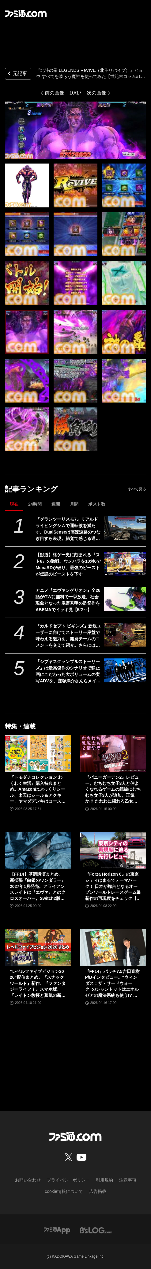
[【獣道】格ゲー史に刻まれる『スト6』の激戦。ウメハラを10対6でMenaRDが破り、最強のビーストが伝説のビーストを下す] (125, 564)
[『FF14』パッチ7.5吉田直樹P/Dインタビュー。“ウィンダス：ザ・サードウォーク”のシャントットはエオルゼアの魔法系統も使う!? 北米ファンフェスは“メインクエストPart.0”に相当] (113, 947)
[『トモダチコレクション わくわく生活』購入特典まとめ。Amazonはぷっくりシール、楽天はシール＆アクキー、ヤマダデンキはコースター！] (38, 753)
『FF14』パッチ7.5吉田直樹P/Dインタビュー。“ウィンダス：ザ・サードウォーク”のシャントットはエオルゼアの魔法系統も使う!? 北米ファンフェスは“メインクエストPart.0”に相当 (112, 984)
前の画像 (54, 92)
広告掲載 (97, 1191)
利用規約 (104, 1180)
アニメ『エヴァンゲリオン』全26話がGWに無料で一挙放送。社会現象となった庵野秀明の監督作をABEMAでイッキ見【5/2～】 (68, 600)
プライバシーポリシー (68, 1180)
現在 (14, 504)
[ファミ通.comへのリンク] (26, 13)
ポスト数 (96, 504)
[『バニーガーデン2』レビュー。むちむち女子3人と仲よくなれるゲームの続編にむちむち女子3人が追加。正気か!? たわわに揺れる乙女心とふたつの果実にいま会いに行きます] (113, 753)
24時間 (35, 504)
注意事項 (127, 1180)
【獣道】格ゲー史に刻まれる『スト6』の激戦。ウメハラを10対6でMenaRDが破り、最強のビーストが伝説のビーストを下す (68, 564)
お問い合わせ (28, 1180)
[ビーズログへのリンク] (96, 1230)
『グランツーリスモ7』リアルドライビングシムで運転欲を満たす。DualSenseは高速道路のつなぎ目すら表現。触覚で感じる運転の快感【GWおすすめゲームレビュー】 (68, 529)
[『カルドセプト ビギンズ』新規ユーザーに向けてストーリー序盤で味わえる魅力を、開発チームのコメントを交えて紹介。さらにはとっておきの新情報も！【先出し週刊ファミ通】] (125, 635)
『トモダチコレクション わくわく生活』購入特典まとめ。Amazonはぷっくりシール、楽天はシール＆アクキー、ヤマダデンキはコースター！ (38, 789)
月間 (74, 504)
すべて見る (137, 489)
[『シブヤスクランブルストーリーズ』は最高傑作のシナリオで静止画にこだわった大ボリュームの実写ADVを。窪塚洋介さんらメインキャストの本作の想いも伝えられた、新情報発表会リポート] (125, 670)
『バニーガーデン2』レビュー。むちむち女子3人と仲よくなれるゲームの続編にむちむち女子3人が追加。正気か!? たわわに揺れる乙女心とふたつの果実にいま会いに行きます (113, 789)
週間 (55, 504)
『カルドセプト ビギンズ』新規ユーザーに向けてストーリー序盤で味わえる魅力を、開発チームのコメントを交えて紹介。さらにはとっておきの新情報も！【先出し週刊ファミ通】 (68, 636)
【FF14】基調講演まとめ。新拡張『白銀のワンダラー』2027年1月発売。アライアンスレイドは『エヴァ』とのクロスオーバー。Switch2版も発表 (38, 886)
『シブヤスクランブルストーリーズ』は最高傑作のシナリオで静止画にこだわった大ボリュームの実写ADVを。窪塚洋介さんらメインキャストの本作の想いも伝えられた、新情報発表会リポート (68, 671)
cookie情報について (64, 1191)
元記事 (16, 74)
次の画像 (96, 92)
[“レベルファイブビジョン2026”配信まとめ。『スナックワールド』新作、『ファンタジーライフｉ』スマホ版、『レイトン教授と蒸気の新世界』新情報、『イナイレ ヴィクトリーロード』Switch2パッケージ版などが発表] (38, 947)
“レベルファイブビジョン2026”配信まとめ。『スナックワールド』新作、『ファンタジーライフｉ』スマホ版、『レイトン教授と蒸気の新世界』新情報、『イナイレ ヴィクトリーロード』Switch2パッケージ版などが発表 (38, 984)
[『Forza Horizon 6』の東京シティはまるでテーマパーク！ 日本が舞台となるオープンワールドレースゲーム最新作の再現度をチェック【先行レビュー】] (113, 850)
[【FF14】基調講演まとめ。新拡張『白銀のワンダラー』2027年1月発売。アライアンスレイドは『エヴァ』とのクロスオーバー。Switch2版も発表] (38, 850)
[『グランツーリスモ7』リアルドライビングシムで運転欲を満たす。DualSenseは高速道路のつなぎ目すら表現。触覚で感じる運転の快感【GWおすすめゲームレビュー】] (125, 528)
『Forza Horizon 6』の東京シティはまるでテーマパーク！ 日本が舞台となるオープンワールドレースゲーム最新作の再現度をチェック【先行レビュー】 (113, 886)
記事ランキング (31, 489)
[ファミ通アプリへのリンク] (57, 1230)
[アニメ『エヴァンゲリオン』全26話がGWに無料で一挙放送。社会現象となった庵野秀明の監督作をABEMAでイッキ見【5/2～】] (125, 599)
